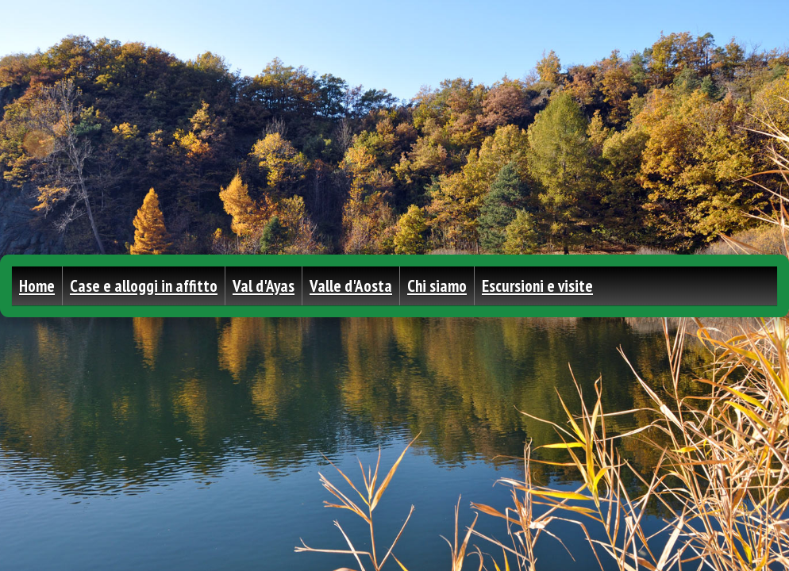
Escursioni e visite (537, 286)
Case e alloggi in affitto (143, 286)
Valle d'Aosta (351, 286)
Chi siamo (437, 286)
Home (37, 286)
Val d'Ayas (263, 286)
